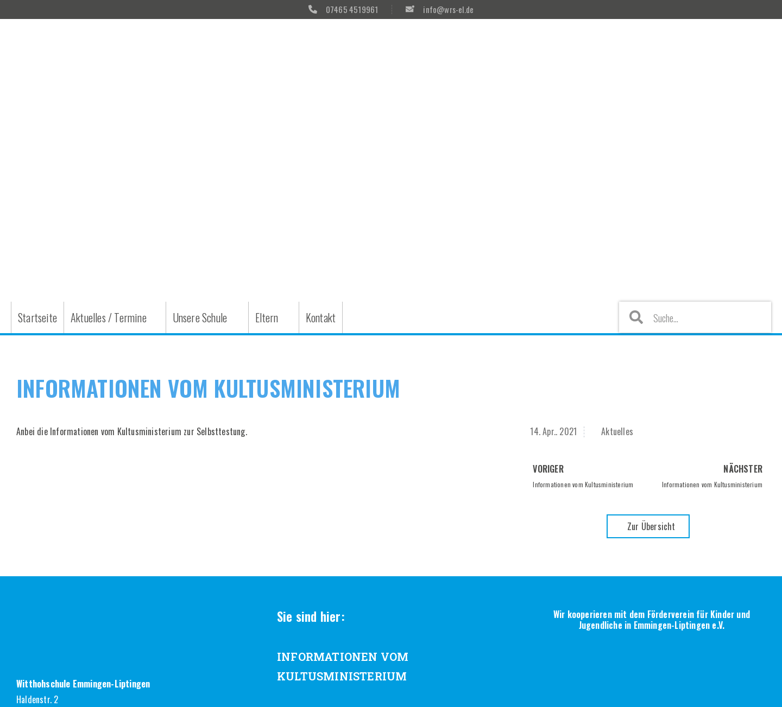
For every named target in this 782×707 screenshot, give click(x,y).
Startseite (37, 317)
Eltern (266, 317)
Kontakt (321, 317)
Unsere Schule (200, 317)
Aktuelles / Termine (109, 317)
